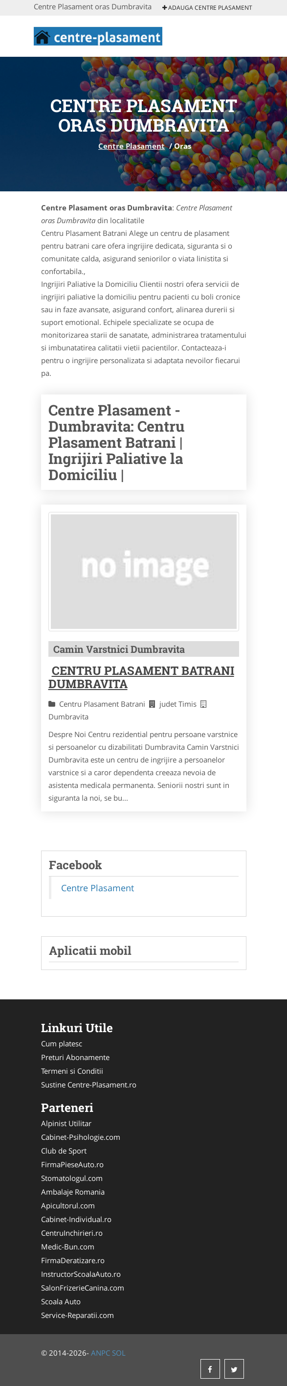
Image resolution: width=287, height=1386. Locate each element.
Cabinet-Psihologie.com (80, 1136)
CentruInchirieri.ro (72, 1232)
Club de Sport (64, 1150)
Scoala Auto (61, 1301)
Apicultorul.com (68, 1205)
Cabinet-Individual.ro (76, 1219)
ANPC (100, 1353)
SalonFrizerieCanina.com (82, 1287)
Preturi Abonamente (75, 1057)
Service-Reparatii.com (77, 1315)
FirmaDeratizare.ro (73, 1260)
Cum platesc (61, 1043)
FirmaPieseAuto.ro (72, 1164)
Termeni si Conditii (72, 1070)
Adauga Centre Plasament (207, 7)
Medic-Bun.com (67, 1246)
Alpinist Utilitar (66, 1123)
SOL (119, 1353)
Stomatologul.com (72, 1178)
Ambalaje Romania (73, 1191)
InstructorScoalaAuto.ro (81, 1274)
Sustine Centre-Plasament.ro (88, 1084)
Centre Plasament (131, 146)
